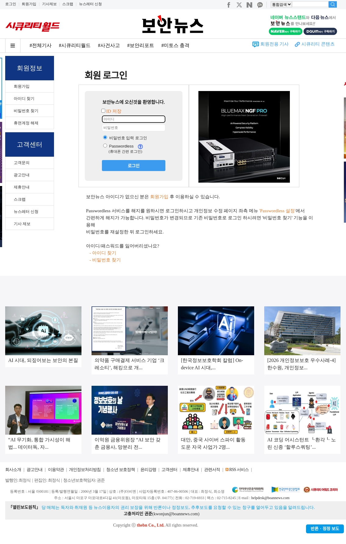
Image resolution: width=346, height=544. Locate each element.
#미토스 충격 (175, 45)
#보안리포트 (140, 45)
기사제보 (49, 4)
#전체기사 (41, 45)
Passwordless (118, 146)
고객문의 (22, 162)
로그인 (10, 4)
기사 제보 (22, 223)
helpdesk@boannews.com (270, 498)
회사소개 (13, 469)
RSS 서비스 (238, 469)
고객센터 (169, 469)
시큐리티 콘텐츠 (318, 44)
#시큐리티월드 (75, 45)
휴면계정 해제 (26, 123)
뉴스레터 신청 (90, 4)
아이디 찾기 (24, 98)
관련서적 (212, 469)
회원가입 (29, 4)
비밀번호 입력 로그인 (125, 138)
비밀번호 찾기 (26, 110)
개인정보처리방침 (85, 469)
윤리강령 (148, 469)
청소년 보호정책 (120, 469)
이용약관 (56, 469)
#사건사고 (109, 45)
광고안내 (22, 175)
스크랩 (67, 4)
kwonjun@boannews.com (175, 514)
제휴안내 (22, 187)
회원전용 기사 (274, 44)
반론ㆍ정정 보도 (325, 529)
